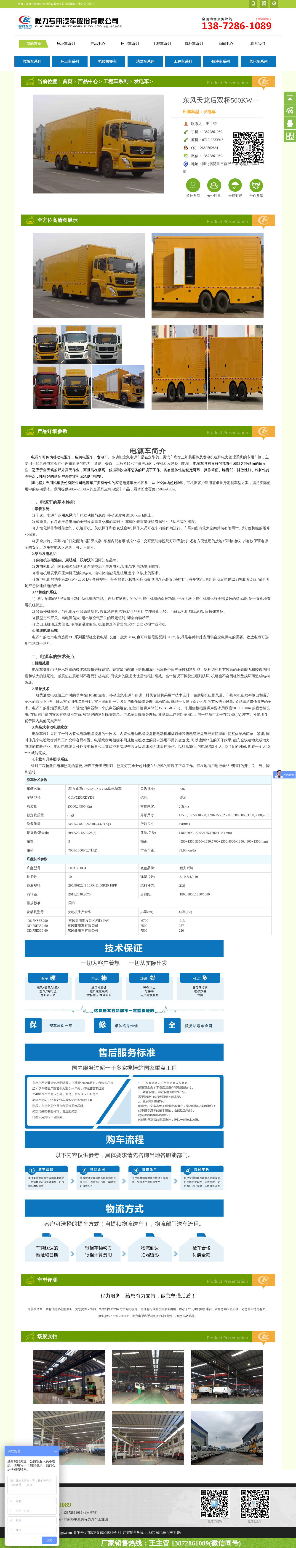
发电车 (141, 81)
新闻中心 (226, 44)
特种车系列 (194, 44)
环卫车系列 (130, 44)
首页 (67, 81)
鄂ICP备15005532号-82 (104, 1532)
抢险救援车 (107, 61)
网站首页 (34, 44)
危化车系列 (258, 61)
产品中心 (98, 44)
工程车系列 (162, 44)
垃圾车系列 (66, 44)
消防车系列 (145, 61)
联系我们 (258, 44)
